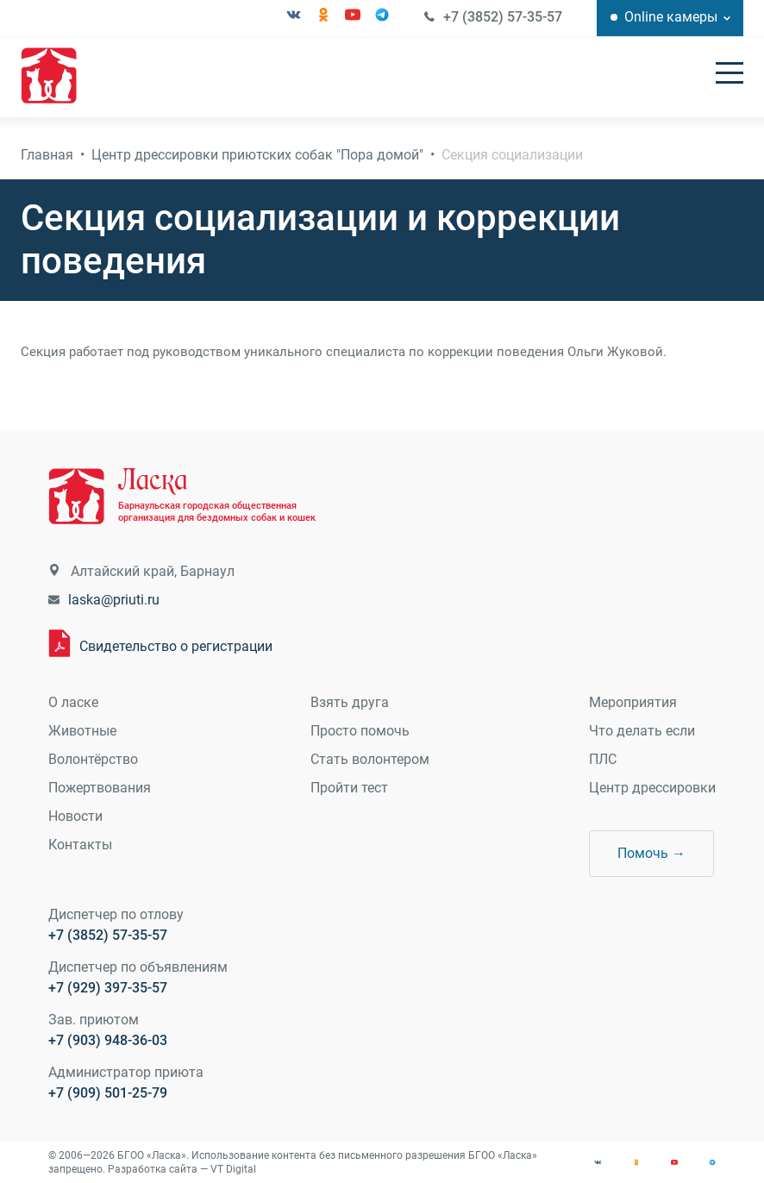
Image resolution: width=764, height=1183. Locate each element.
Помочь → (651, 853)
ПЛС (603, 759)
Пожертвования (99, 787)
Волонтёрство (93, 759)
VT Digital (233, 1169)
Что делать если (642, 731)
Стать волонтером (369, 759)
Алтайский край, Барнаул (153, 571)
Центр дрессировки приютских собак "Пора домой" (257, 155)
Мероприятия (633, 702)
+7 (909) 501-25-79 (107, 1093)
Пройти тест (349, 787)
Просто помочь (360, 731)
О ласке (73, 702)
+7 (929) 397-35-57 (107, 988)
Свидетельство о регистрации (175, 646)
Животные (82, 731)
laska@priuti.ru (114, 600)
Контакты (80, 844)
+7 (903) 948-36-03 (107, 1040)
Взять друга (349, 702)
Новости (75, 816)
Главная (47, 155)
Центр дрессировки (652, 787)
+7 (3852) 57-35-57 (502, 17)
